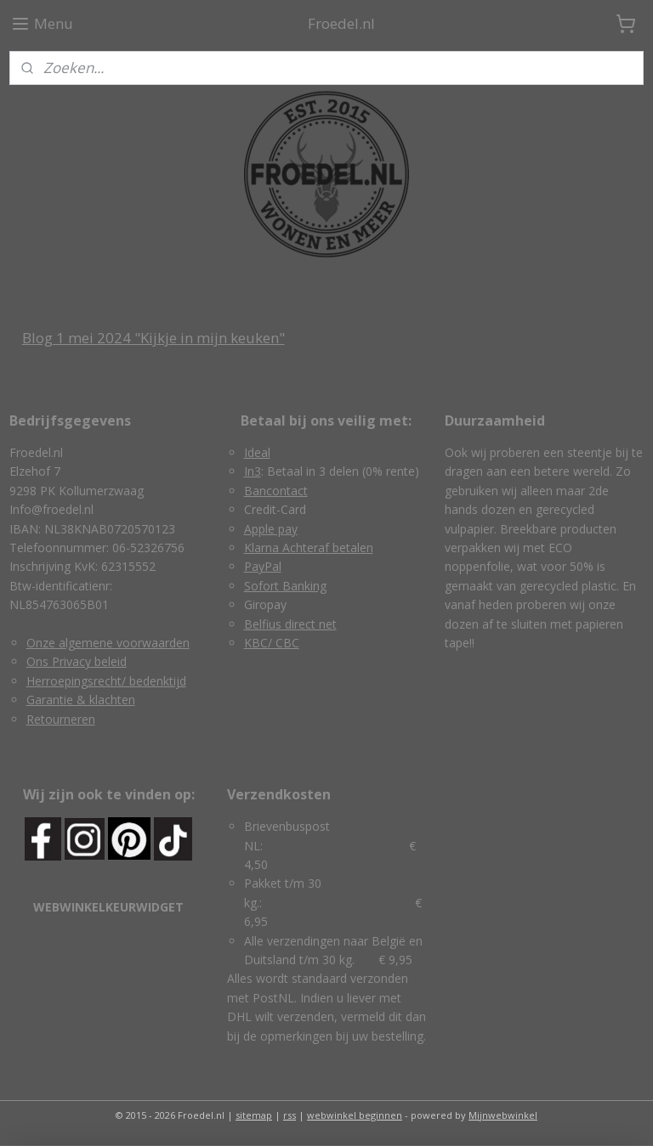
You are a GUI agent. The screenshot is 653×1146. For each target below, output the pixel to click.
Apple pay (271, 529)
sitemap (254, 1115)
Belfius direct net (290, 624)
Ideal (257, 452)
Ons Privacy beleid (76, 661)
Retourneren (60, 719)
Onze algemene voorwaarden (108, 643)
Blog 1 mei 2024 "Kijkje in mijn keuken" (153, 337)
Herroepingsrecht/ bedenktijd (106, 681)
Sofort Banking (285, 586)
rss (289, 1115)
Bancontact (276, 491)
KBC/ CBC (271, 643)
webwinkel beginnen (354, 1115)
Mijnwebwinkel (502, 1115)
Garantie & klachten (80, 700)
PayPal (262, 566)
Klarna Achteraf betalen (308, 547)
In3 (252, 471)
